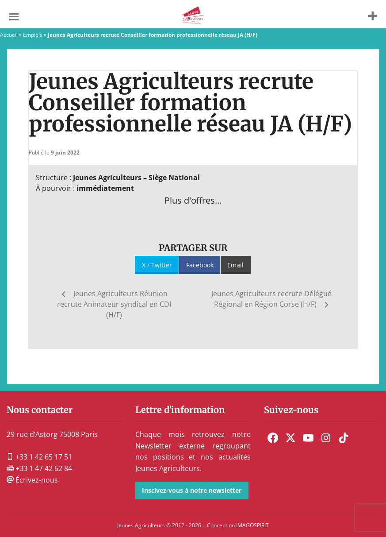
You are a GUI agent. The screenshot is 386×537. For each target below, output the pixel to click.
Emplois (32, 35)
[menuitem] (273, 438)
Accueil (9, 35)
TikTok (343, 438)
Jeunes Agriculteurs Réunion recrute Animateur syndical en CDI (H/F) (114, 304)
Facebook (200, 265)
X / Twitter (157, 265)
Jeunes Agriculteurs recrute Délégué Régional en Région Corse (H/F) (271, 299)
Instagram (326, 438)
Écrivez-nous (32, 480)
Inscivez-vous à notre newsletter (191, 490)
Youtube (308, 438)
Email (235, 265)
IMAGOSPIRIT (252, 525)
